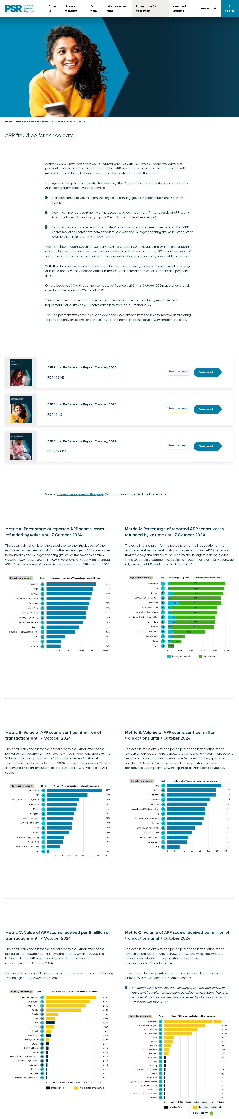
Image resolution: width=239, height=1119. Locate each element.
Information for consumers (32, 121)
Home (8, 121)
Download (206, 372)
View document (178, 371)
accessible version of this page (80, 494)
